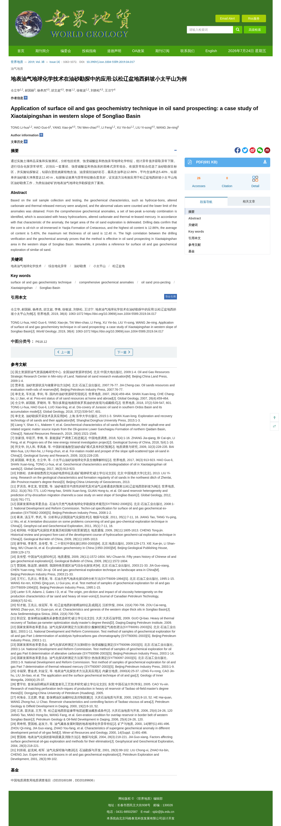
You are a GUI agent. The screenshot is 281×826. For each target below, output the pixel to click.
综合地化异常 (57, 266)
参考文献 (194, 244)
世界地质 (17, 62)
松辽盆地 (118, 266)
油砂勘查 (80, 266)
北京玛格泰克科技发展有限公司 (140, 818)
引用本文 (194, 238)
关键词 (193, 225)
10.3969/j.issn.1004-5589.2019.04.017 (110, 62)
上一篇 (63, 352)
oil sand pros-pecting (155, 282)
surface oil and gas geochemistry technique (41, 282)
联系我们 (187, 51)
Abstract (194, 218)
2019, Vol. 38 (36, 62)
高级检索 (255, 29)
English (211, 51)
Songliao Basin (50, 288)
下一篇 (123, 352)
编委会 (66, 51)
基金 (191, 251)
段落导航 (206, 202)
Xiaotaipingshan (22, 288)
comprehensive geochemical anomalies (106, 282)
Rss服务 (253, 18)
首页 (20, 51)
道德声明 (114, 51)
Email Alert (227, 18)
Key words (196, 231)
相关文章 (249, 201)
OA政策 (138, 51)
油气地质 (17, 68)
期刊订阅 (162, 51)
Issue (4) (55, 62)
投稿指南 (89, 51)
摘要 (191, 211)
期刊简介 (42, 51)
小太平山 (99, 266)
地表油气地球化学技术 (26, 266)
